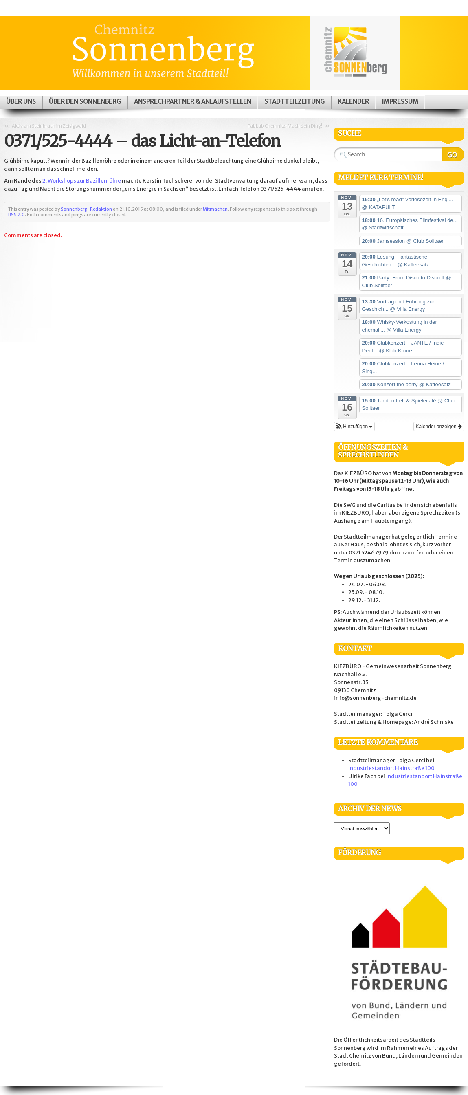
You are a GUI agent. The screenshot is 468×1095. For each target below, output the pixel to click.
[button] (354, 426)
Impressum (400, 102)
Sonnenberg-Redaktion (86, 209)
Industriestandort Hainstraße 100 (391, 768)
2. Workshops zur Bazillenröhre (82, 180)
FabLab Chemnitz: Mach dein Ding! (285, 126)
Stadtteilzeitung (294, 102)
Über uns (21, 102)
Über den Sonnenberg (85, 102)
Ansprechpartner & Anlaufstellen (192, 102)
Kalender (353, 102)
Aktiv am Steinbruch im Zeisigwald (49, 126)
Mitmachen (215, 209)
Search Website (453, 154)
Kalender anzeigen (439, 426)
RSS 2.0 (16, 215)
